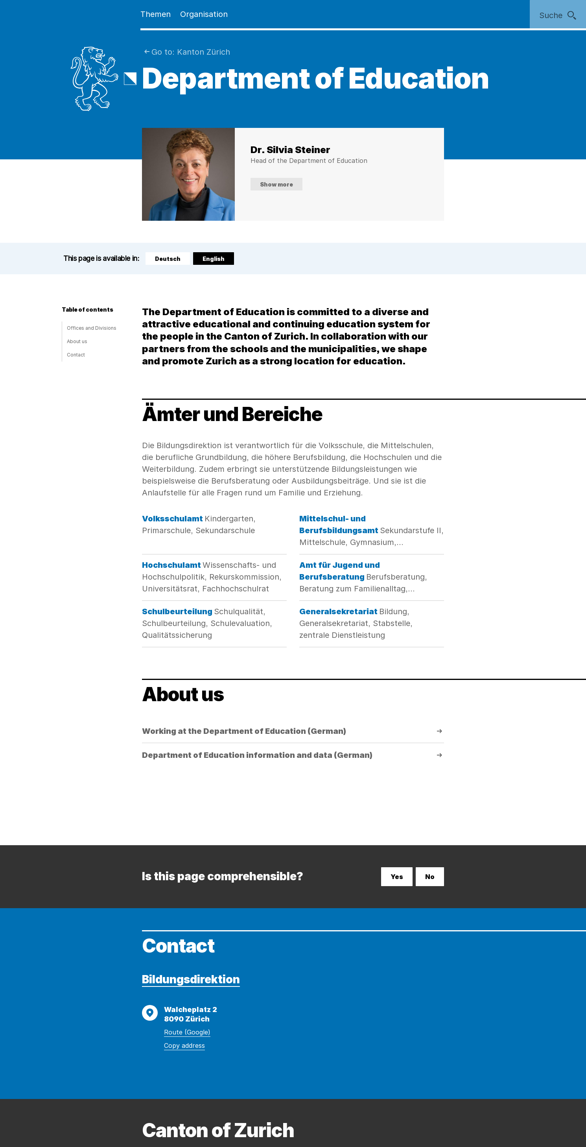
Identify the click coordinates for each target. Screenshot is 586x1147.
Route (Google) (187, 1032)
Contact (76, 355)
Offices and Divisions (91, 328)
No (430, 877)
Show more (276, 184)
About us (77, 341)
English (217, 260)
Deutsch (168, 258)
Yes (397, 877)
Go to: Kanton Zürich (190, 52)
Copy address (184, 1045)
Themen (155, 14)
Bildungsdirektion (191, 979)
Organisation (204, 14)
